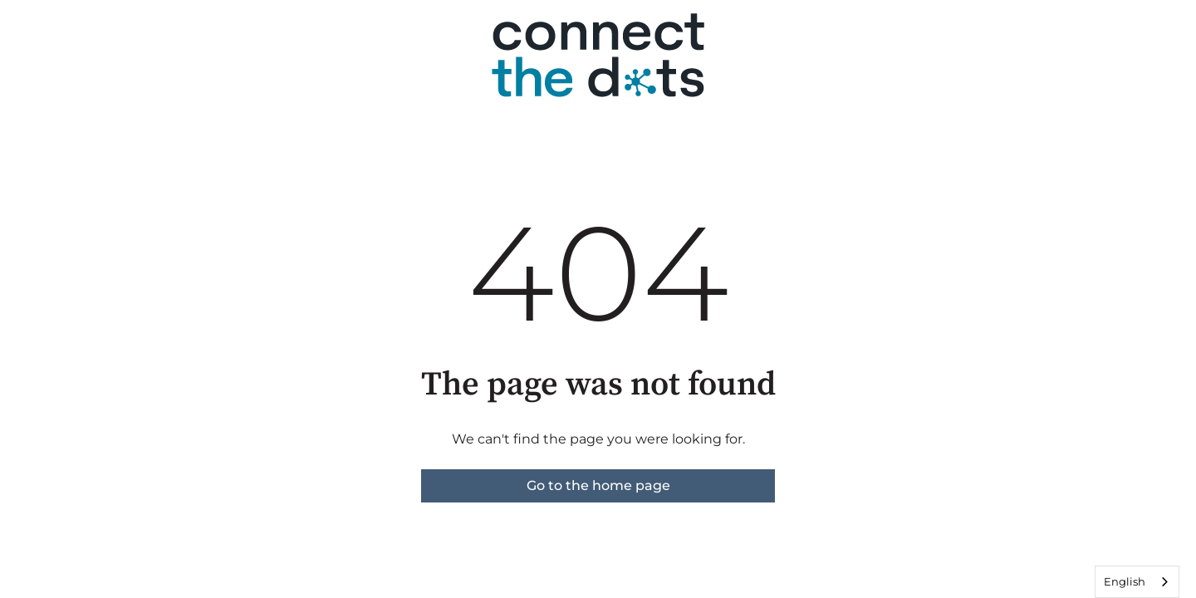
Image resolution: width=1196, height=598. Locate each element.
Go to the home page (598, 485)
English (1124, 581)
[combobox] (1137, 582)
